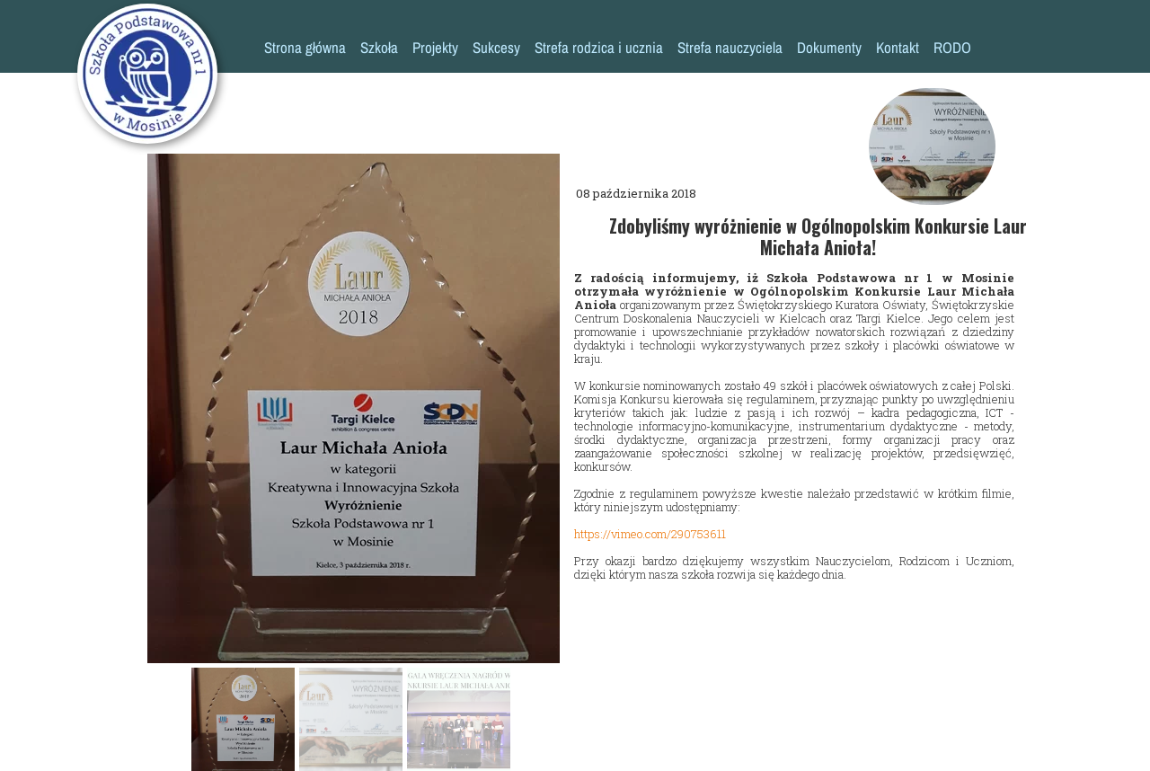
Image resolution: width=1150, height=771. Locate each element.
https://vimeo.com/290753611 (650, 534)
